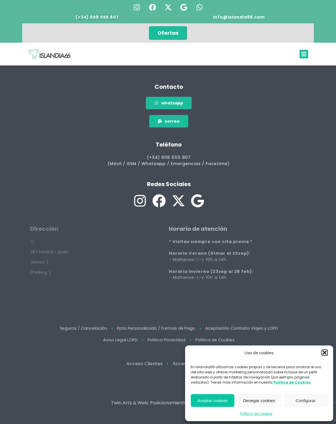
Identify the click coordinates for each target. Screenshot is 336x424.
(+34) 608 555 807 (97, 17)
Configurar (305, 400)
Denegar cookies (259, 400)
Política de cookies (256, 413)
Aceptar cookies (212, 400)
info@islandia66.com (239, 17)
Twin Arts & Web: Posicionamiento (149, 407)
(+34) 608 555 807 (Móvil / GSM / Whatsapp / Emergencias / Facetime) (169, 160)
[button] (324, 352)
